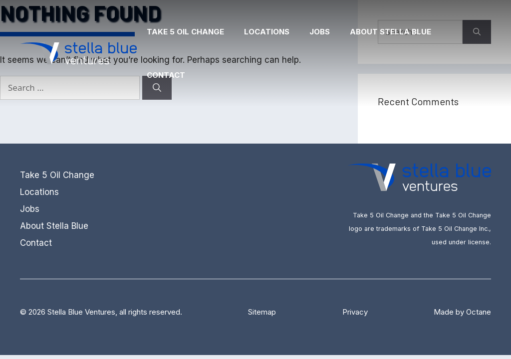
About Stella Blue (390, 31)
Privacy (355, 312)
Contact (166, 75)
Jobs (319, 31)
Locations (266, 31)
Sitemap (262, 312)
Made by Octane (462, 312)
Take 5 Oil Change (185, 31)
